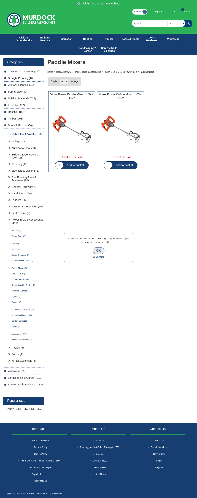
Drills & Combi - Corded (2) (23, 285)
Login (158, 461)
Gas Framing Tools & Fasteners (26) (24, 179)
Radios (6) (18, 347)
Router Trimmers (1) (20, 255)
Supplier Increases (40, 474)
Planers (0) (16, 302)
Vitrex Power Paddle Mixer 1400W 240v (120, 96)
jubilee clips (35, 409)
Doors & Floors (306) (20, 125)
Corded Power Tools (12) (22, 261)
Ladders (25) (19, 199)
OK (98, 250)
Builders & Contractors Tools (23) (25, 156)
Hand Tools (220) (22, 193)
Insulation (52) (16, 105)
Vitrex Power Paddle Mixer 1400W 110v (71, 96)
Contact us (159, 440)
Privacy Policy (40, 447)
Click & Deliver (100, 467)
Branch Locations (159, 447)
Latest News (100, 474)
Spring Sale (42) (17, 91)
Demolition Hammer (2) (22, 315)
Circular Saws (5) (19, 274)
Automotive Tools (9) (24, 147)
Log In (173, 11)
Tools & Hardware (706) (25, 133)
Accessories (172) (19, 334)
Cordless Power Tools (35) (23, 309)
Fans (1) (15, 244)
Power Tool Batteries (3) (22, 340)
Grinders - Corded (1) (21, 291)
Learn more (98, 257)
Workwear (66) (16, 370)
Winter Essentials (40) (21, 84)
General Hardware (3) (24, 186)
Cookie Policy (40, 454)
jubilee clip (22, 409)
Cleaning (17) (20, 164)
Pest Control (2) (21, 213)
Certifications (40, 481)
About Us (99, 440)
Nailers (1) (16, 249)
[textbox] (158, 23)
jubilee (10, 409)
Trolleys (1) (18, 141)
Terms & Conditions (40, 440)
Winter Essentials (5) (24, 360)
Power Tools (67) (19, 236)
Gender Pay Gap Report (40, 467)
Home (50, 72)
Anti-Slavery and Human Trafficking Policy (40, 461)
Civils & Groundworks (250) (24, 71)
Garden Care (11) (19, 321)
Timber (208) (15, 118)
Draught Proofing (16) (21, 78)
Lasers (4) (16, 326)
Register (159, 11)
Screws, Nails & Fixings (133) (25, 384)
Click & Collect (100, 461)
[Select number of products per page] (64, 81)
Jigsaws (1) (16, 296)
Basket (187, 11)
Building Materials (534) (22, 98)
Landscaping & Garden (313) (25, 377)
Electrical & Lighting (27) (26, 170)
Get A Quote (159, 454)
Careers (100, 454)
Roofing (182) (16, 111)
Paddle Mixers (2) (19, 268)
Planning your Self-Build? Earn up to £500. (100, 447)
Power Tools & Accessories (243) (28, 221)
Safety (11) (18, 354)
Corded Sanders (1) (20, 279)
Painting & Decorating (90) (27, 206)
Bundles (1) (16, 230)
